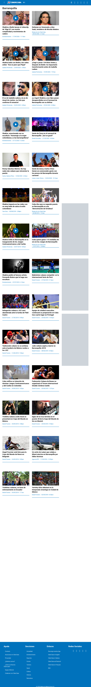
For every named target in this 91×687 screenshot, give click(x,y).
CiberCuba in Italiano (54, 658)
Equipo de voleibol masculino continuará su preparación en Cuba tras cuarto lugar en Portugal (45, 312)
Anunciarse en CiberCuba (12, 654)
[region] (75, 40)
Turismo (29, 664)
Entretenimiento (31, 654)
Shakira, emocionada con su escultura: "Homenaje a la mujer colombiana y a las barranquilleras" (15, 135)
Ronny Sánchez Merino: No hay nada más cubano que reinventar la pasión (15, 171)
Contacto (7, 651)
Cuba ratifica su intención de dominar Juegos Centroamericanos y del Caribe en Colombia (15, 383)
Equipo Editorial (9, 670)
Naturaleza (30, 678)
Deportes (29, 658)
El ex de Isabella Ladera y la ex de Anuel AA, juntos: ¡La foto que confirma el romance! (15, 100)
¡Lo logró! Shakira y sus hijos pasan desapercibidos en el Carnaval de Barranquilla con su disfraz (45, 100)
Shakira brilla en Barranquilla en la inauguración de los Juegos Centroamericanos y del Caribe (15, 242)
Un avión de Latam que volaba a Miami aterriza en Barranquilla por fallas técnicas (45, 454)
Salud (28, 668)
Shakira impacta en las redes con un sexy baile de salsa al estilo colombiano (14, 206)
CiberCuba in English (54, 654)
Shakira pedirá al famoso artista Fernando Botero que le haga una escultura (14, 277)
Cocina (28, 661)
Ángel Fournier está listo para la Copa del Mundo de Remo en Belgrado (14, 454)
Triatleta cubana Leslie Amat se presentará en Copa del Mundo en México (15, 419)
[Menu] (4, 2)
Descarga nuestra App (54, 651)
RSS (49, 668)
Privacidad (8, 658)
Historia (29, 675)
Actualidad (30, 651)
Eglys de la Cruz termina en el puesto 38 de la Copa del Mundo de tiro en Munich (45, 419)
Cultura (29, 671)
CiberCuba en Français (54, 664)
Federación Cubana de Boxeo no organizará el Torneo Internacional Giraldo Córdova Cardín (45, 383)
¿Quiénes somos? (10, 661)
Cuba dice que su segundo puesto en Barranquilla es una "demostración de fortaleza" (44, 206)
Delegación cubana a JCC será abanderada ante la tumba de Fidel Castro (15, 312)
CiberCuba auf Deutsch (54, 661)
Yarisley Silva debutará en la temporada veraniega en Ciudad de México (45, 489)
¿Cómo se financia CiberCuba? (9, 665)
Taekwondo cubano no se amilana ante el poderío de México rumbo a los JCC (15, 348)
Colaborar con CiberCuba (12, 673)
